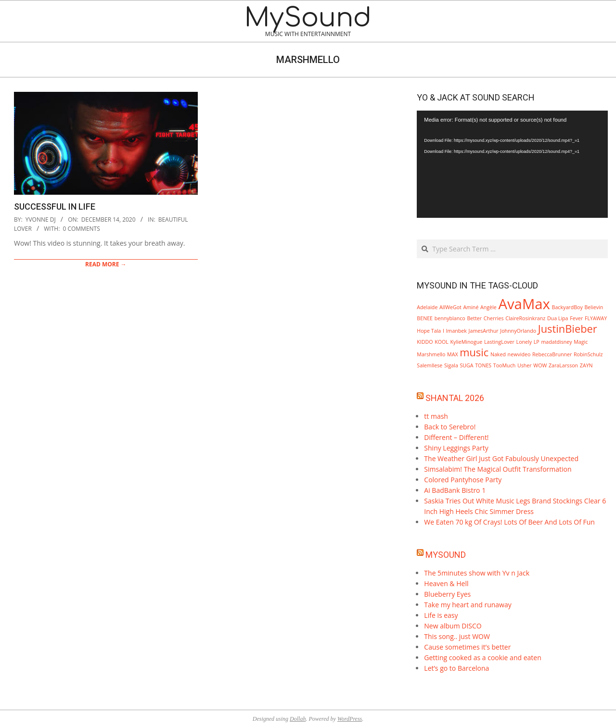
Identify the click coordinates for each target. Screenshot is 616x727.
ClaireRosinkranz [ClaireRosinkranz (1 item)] (525, 318)
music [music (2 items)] (474, 352)
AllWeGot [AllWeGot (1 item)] (450, 307)
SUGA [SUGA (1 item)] (467, 365)
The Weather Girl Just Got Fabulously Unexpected (501, 458)
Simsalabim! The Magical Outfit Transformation (497, 469)
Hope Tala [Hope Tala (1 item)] (429, 330)
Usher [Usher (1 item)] (524, 365)
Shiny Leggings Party (456, 447)
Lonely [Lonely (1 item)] (524, 341)
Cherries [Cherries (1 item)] (494, 318)
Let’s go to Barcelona (456, 668)
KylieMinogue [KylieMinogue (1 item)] (466, 341)
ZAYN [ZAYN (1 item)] (586, 365)
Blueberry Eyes (447, 594)
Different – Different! (456, 437)
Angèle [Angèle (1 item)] (488, 307)
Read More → (106, 264)
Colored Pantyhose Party (462, 479)
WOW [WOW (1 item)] (540, 365)
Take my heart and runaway (467, 604)
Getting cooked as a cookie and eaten (482, 657)
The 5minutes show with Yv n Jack (476, 572)
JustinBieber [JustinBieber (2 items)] (567, 329)
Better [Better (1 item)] (474, 318)
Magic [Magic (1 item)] (581, 341)
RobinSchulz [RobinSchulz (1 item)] (588, 354)
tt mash (436, 416)
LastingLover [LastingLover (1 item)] (499, 341)
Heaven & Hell (446, 583)
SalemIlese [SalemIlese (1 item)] (429, 365)
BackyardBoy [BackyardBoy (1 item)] (567, 307)
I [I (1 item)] (443, 330)
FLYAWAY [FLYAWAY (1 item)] (596, 318)
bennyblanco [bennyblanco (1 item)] (450, 318)
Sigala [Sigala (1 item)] (451, 365)
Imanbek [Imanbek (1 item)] (456, 330)
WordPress (349, 718)
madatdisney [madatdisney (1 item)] (556, 341)
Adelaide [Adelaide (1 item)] (427, 307)
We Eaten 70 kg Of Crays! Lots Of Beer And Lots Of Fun (509, 521)
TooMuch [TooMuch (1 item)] (504, 365)
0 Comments (81, 229)
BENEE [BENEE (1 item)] (425, 318)
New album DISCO (452, 625)
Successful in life (54, 206)
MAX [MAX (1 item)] (452, 354)
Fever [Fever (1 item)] (576, 318)
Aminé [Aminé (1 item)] (471, 307)
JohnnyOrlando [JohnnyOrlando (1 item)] (518, 330)
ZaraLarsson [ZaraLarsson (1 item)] (563, 365)
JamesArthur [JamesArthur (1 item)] (484, 330)
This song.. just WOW (457, 636)
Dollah (298, 718)
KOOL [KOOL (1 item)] (442, 341)
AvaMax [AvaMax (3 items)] (524, 303)
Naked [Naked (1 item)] (498, 354)
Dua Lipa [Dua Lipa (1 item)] (557, 318)
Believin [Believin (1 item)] (593, 307)
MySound (445, 555)
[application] (512, 164)
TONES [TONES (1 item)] (483, 365)
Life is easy (441, 615)
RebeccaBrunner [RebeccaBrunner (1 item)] (552, 354)
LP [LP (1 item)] (536, 341)
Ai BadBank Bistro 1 (455, 490)
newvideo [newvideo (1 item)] (519, 354)
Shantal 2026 (454, 398)
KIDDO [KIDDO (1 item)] (425, 341)
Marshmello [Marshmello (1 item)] (431, 354)
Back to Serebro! (449, 426)
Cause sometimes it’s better (467, 647)
